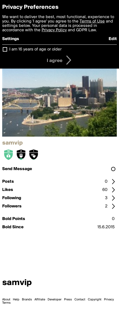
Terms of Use (92, 21)
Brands (27, 299)
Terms (6, 303)
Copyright (94, 299)
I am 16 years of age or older (35, 49)
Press (68, 299)
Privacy (109, 299)
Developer (55, 299)
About (6, 299)
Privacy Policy (54, 30)
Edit (113, 39)
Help (16, 299)
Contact (79, 299)
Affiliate (39, 299)
